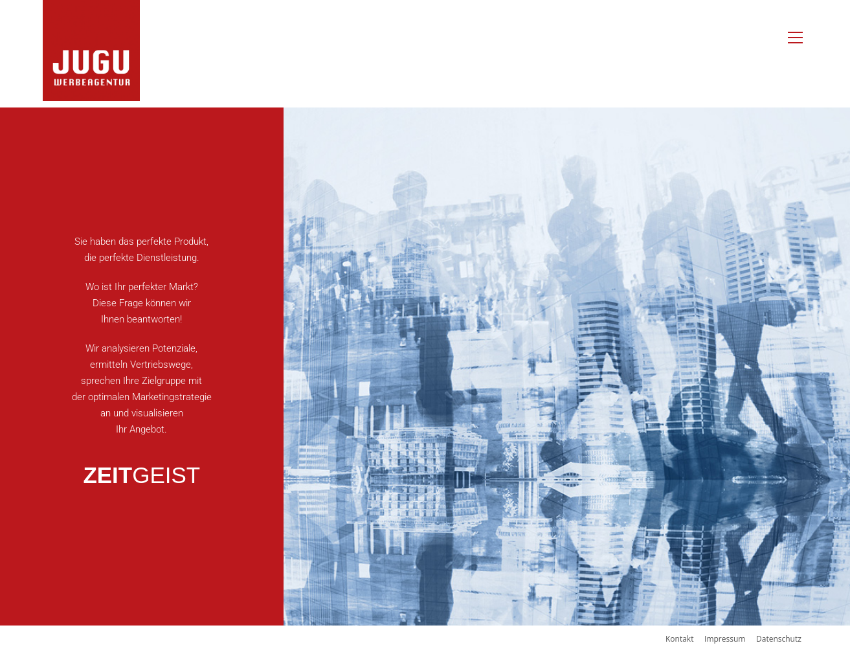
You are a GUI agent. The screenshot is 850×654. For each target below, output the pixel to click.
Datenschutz (778, 638)
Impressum (724, 638)
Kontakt (679, 638)
